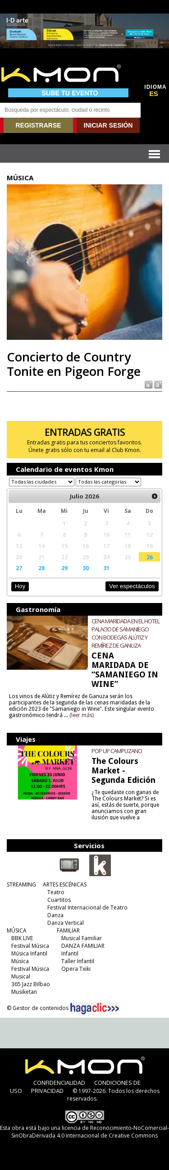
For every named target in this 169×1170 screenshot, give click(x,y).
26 (149, 557)
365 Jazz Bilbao (30, 984)
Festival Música (30, 946)
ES (153, 93)
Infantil (69, 953)
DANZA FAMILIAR (83, 946)
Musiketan (24, 992)
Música (20, 961)
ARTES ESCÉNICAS (65, 884)
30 (85, 567)
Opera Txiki (76, 969)
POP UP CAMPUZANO (116, 751)
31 (106, 567)
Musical (20, 976)
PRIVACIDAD (47, 1091)
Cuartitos (59, 900)
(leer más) (81, 715)
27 (19, 567)
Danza (55, 915)
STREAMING (21, 884)
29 (64, 567)
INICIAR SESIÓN (108, 125)
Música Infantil (29, 953)
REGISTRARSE (38, 125)
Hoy (20, 586)
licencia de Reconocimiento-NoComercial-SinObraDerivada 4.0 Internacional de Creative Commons (90, 1131)
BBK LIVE (22, 938)
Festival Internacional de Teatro (87, 907)
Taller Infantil (77, 961)
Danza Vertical (65, 923)
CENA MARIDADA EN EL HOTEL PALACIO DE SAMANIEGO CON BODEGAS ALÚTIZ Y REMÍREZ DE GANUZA (125, 633)
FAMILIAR (68, 930)
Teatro (55, 892)
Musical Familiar (81, 938)
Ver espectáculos (132, 586)
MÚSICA (17, 930)
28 (41, 567)
